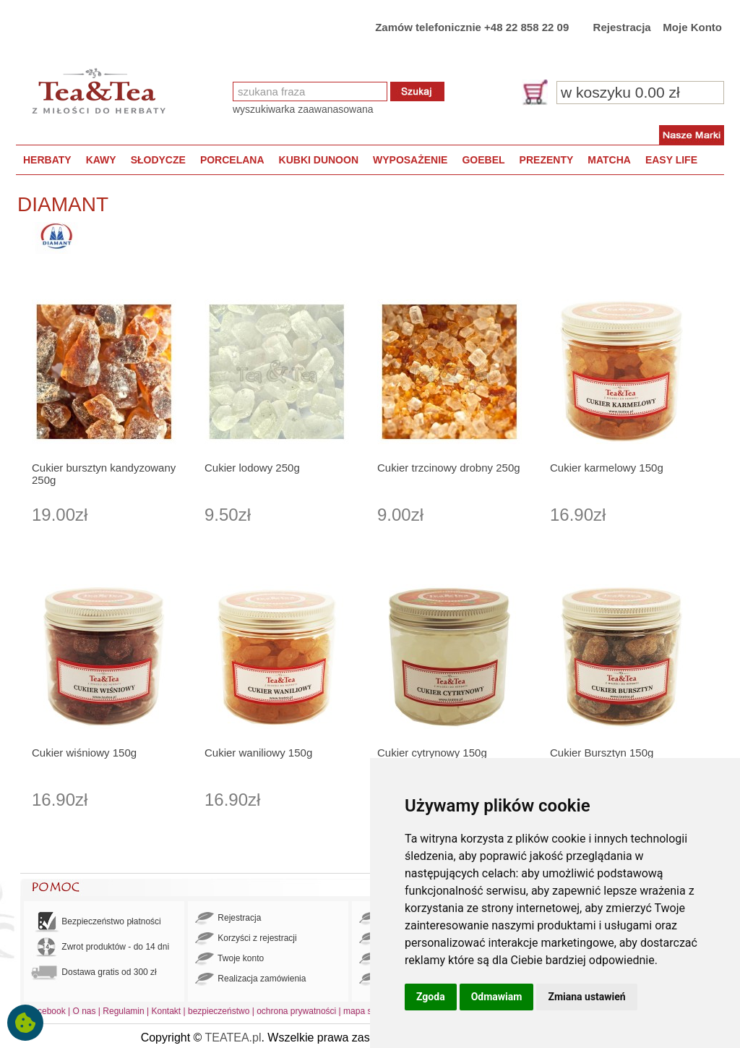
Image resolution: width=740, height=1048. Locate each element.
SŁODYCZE (158, 160)
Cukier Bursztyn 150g (601, 752)
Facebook (46, 1011)
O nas (84, 1011)
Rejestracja (622, 27)
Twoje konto (229, 959)
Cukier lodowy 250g (252, 467)
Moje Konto (692, 27)
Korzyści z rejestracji (246, 938)
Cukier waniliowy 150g (258, 752)
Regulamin (123, 1011)
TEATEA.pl (233, 1037)
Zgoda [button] (430, 996)
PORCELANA (232, 160)
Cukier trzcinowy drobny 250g (448, 467)
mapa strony (367, 1011)
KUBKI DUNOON (318, 160)
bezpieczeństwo (218, 1011)
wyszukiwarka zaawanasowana (303, 109)
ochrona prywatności (296, 1011)
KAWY (101, 160)
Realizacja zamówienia (250, 979)
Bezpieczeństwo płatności (96, 921)
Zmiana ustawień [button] (586, 996)
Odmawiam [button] (496, 996)
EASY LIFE (671, 160)
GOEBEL (483, 160)
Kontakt (166, 1011)
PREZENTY (547, 160)
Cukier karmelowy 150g (606, 467)
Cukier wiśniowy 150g (84, 752)
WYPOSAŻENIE (410, 160)
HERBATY (47, 160)
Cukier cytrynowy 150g (432, 752)
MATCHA (609, 160)
